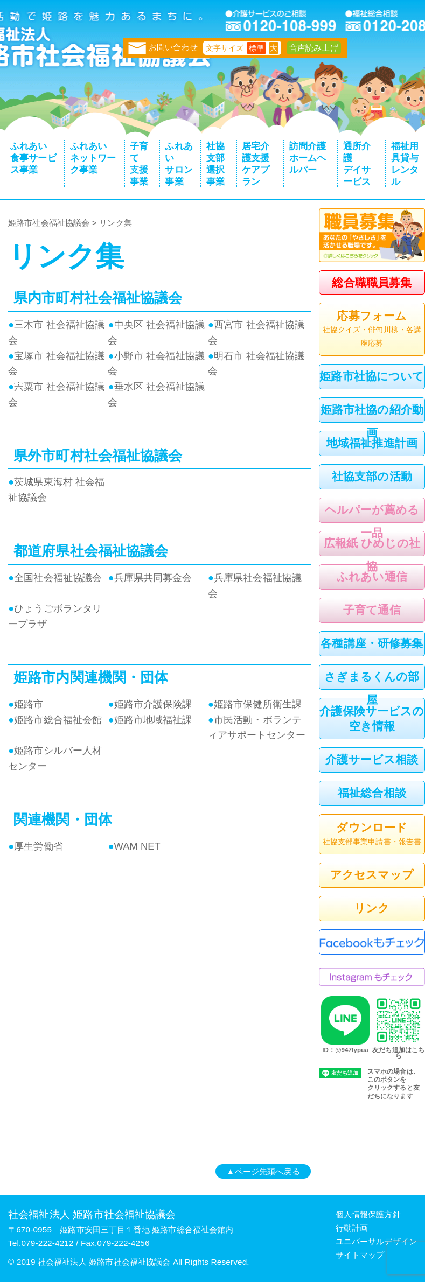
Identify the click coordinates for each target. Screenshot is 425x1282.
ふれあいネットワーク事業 (93, 158)
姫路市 (26, 704)
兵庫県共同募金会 (150, 577)
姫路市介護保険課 (150, 704)
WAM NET (134, 846)
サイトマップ (360, 1254)
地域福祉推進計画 (371, 443)
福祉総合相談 (372, 793)
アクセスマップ (372, 874)
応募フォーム (371, 330)
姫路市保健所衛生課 (255, 704)
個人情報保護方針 (368, 1214)
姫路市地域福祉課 (150, 719)
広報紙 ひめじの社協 (372, 554)
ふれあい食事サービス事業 (33, 158)
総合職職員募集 (372, 282)
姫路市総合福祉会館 (55, 719)
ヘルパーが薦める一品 (372, 521)
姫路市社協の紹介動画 (372, 421)
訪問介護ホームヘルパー (307, 158)
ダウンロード (371, 834)
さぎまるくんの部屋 (371, 688)
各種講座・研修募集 (372, 643)
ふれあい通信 (372, 576)
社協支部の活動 (372, 476)
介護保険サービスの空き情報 (371, 718)
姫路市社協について (371, 376)
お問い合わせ (163, 47)
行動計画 (352, 1227)
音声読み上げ (313, 47)
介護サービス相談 (371, 759)
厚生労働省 (35, 846)
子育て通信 (372, 610)
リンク (371, 908)
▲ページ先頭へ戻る (262, 1171)
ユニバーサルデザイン (376, 1241)
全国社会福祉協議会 (55, 577)
